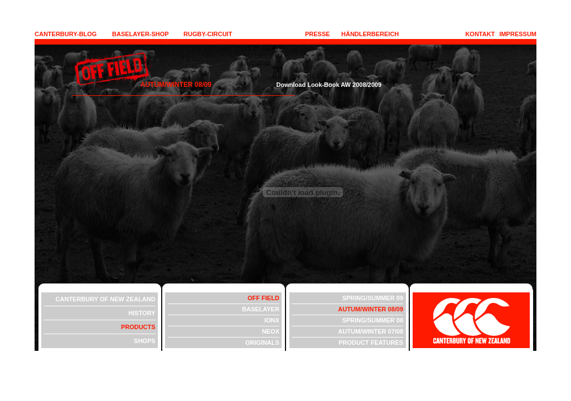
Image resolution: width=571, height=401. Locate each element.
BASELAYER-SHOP (140, 34)
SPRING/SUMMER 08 (372, 320)
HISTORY (141, 313)
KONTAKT (480, 34)
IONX (271, 320)
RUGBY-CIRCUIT (207, 34)
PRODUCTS (138, 327)
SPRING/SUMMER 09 (372, 298)
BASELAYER (260, 309)
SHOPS (145, 341)
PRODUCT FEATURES (370, 342)
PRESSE (317, 34)
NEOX (270, 331)
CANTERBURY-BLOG (65, 34)
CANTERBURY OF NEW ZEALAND (106, 299)
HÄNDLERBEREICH (370, 34)
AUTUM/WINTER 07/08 (370, 331)
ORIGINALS (262, 342)
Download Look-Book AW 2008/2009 (297, 84)
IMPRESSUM (517, 34)
